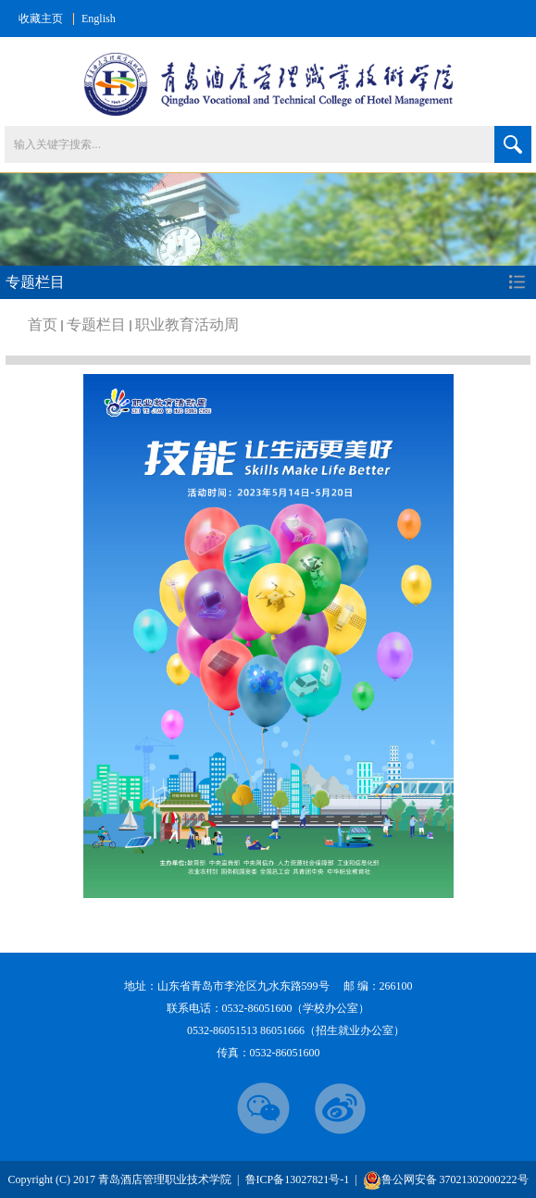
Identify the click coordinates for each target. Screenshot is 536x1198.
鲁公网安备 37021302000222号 (446, 1180)
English (98, 18)
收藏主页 (41, 18)
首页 (42, 324)
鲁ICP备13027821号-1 (299, 1179)
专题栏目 (96, 324)
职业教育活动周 (187, 324)
